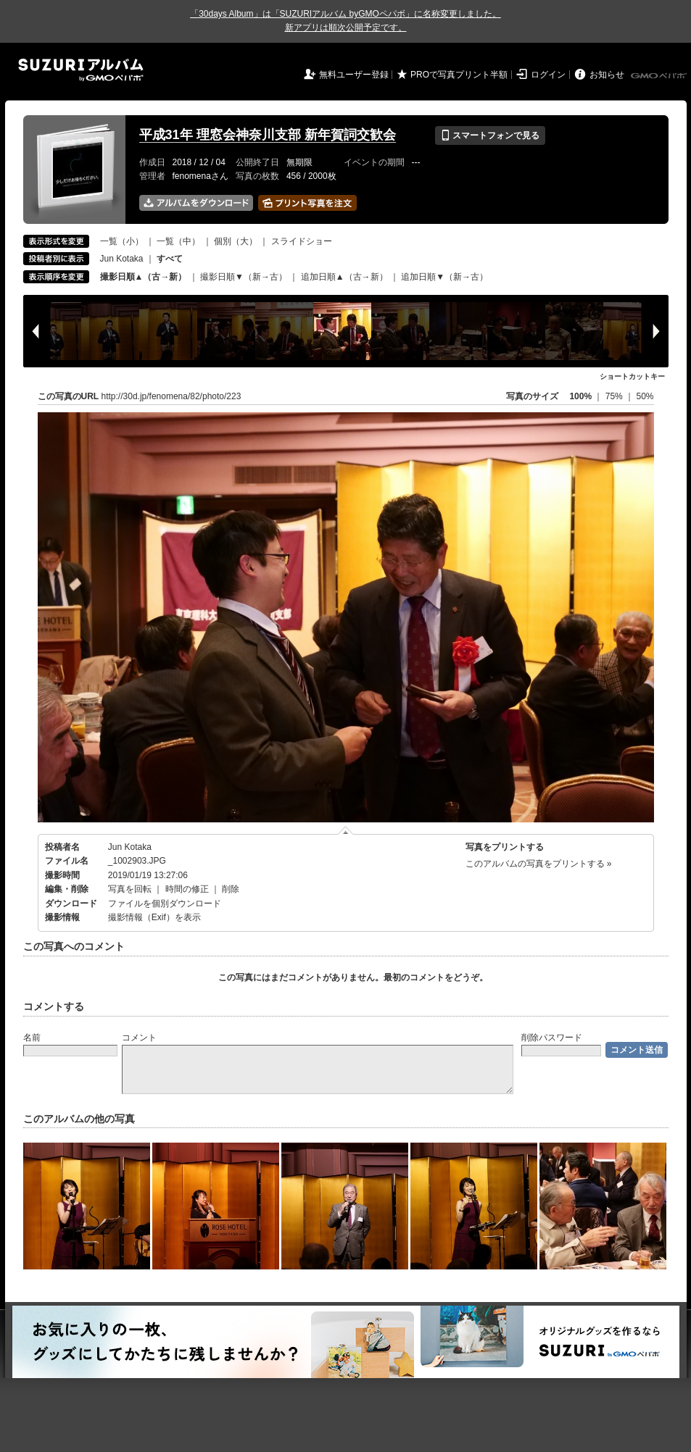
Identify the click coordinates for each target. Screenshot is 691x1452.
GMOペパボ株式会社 (660, 76)
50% (644, 396)
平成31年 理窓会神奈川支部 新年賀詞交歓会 (267, 135)
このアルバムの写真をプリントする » (539, 864)
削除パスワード (551, 1037)
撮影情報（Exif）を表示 (154, 917)
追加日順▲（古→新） (344, 277)
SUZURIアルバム (81, 69)
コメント (139, 1037)
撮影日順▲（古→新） (143, 277)
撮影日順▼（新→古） (243, 277)
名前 (32, 1037)
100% (580, 396)
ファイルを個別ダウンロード (164, 903)
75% (615, 396)
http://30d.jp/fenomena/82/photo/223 (171, 396)
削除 (230, 889)
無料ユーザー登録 (354, 75)
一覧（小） (122, 241)
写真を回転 (130, 889)
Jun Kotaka (122, 259)
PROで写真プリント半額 (459, 75)
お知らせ (606, 75)
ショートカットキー (632, 376)
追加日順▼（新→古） (444, 277)
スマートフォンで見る (490, 135)
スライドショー (301, 241)
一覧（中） (178, 241)
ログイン (548, 75)
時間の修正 (187, 889)
